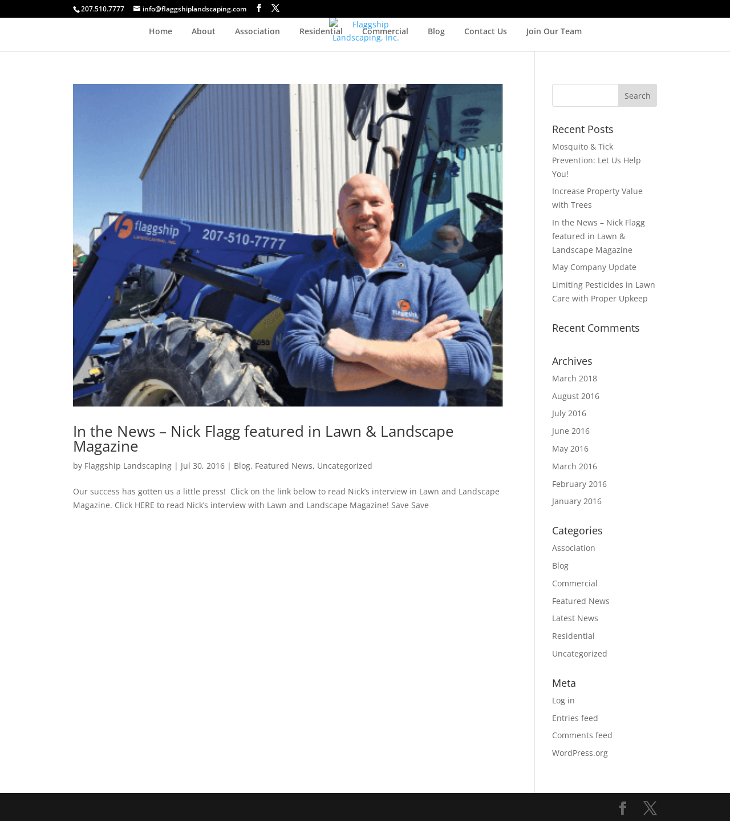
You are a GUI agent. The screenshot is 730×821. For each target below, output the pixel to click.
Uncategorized (344, 465)
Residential (321, 32)
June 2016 (571, 430)
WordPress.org (580, 752)
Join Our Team (554, 32)
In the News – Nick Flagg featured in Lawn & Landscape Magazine (263, 438)
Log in (563, 700)
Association (257, 32)
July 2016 (569, 413)
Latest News (575, 618)
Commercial (385, 32)
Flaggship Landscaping (128, 465)
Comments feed (582, 735)
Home (160, 32)
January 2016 (577, 501)
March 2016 (574, 466)
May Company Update (594, 266)
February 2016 (579, 483)
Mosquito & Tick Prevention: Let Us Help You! (596, 160)
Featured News (284, 465)
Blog (436, 32)
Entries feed (575, 718)
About (204, 32)
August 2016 (575, 396)
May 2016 (570, 448)
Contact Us (485, 32)
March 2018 (574, 378)
